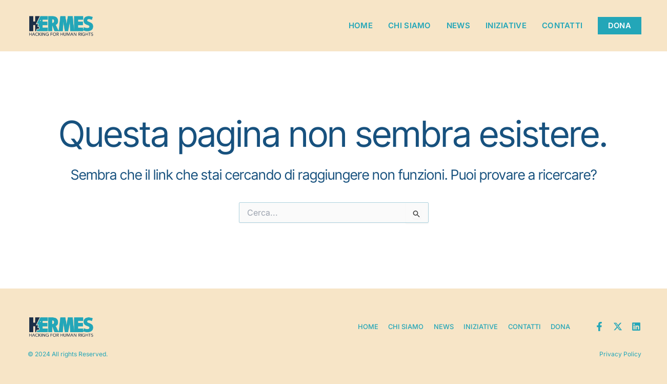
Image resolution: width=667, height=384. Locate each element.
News (457, 25)
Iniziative (504, 25)
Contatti (561, 25)
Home (360, 25)
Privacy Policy (620, 353)
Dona (560, 326)
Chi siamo (408, 25)
